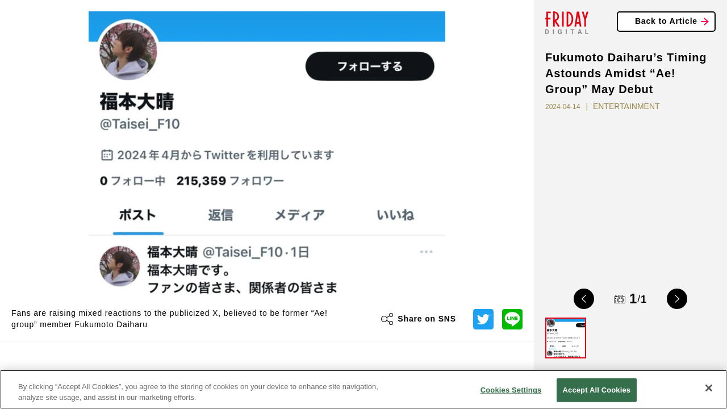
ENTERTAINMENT (626, 106)
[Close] (708, 387)
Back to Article (666, 21)
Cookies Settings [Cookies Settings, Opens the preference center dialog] (511, 390)
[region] (363, 389)
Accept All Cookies (597, 390)
